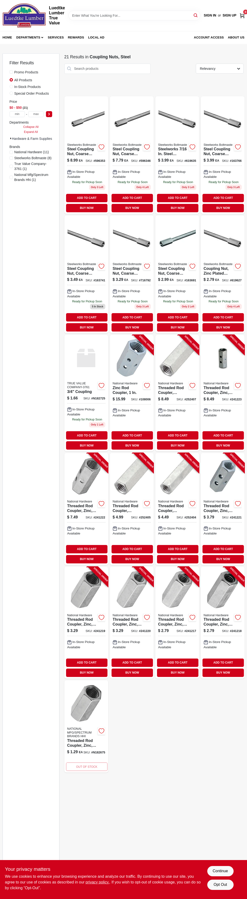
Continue (220, 871)
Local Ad (96, 37)
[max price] (36, 114)
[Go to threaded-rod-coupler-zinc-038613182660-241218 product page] (223, 623)
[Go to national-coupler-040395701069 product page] (177, 155)
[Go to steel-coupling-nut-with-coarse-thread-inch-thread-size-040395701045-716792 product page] (132, 274)
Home (7, 37)
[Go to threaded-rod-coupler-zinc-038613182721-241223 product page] (223, 393)
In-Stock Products (27, 87)
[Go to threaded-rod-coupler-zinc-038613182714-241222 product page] (86, 509)
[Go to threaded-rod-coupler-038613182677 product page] (86, 726)
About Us (236, 37)
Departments (28, 37)
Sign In (210, 15)
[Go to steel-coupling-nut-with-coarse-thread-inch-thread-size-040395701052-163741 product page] (86, 274)
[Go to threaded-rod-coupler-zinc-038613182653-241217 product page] (177, 623)
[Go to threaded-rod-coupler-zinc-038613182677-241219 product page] (86, 623)
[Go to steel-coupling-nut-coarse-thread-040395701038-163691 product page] (177, 274)
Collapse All (31, 127)
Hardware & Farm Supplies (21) (35, 139)
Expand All (31, 132)
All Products (23, 80)
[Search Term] (134, 15)
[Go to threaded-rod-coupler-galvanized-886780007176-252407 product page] (177, 393)
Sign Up (229, 15)
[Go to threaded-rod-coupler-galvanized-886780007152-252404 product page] (177, 509)
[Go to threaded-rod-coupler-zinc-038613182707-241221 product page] (223, 509)
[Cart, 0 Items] (242, 15)
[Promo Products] (11, 72)
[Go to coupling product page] (86, 393)
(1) (30, 166)
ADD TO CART (87, 198)
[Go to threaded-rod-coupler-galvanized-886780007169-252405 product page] (132, 509)
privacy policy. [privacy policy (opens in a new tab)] (97, 882)
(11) (31, 152)
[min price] (17, 114)
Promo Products (26, 72)
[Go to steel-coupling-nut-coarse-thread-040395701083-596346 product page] (132, 155)
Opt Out (220, 885)
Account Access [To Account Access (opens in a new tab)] (209, 37)
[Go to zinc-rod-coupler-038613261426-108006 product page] (132, 393)
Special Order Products (31, 93)
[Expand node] (10, 138)
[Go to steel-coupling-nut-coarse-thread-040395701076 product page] (223, 155)
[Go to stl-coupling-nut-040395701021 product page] (223, 274)
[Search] (195, 15)
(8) (33, 158)
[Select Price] (49, 114)
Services (56, 37)
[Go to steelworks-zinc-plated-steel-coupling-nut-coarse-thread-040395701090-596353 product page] (86, 155)
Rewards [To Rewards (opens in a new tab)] (76, 37)
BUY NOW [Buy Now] (87, 208)
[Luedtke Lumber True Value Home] (24, 15)
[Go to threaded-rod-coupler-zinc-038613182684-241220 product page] (132, 623)
